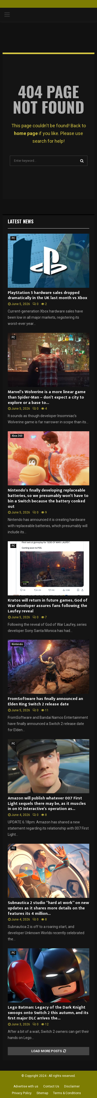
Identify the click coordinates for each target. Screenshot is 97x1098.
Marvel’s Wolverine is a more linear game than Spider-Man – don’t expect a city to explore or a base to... (47, 397)
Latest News (20, 221)
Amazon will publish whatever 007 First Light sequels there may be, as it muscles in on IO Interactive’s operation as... (47, 804)
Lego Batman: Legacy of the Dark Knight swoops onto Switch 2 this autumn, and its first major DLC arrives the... (48, 1013)
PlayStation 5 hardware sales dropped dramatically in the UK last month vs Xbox (47, 295)
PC (13, 238)
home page (26, 133)
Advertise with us (25, 1086)
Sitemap (42, 1093)
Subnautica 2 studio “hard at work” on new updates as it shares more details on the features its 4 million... (48, 908)
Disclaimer (72, 1086)
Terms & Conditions (67, 1093)
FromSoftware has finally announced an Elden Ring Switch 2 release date (45, 701)
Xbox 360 (17, 435)
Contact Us (51, 1086)
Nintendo (17, 644)
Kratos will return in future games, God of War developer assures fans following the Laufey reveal (47, 606)
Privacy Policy (22, 1093)
